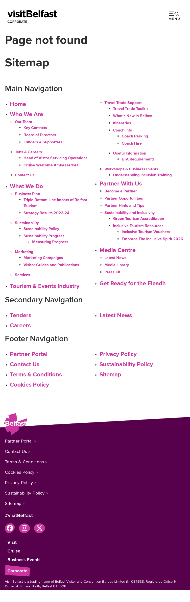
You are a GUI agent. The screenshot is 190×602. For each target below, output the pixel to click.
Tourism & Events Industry (44, 286)
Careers (20, 325)
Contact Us (25, 175)
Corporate (17, 571)
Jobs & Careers (28, 152)
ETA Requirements (138, 159)
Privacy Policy (118, 354)
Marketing (24, 251)
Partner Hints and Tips (124, 205)
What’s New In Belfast (132, 115)
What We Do (26, 186)
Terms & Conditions (36, 374)
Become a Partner (120, 191)
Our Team (23, 121)
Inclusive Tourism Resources (138, 225)
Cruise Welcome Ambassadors (51, 165)
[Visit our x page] (39, 528)
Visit (12, 542)
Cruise (13, 551)
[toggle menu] (174, 16)
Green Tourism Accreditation (138, 218)
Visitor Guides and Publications (51, 264)
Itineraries (122, 123)
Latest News (115, 257)
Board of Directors (40, 134)
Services (22, 274)
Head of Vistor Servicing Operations (56, 158)
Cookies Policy (29, 384)
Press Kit (112, 272)
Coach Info (122, 130)
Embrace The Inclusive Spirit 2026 (152, 238)
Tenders (20, 315)
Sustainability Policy (41, 228)
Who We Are (26, 114)
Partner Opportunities (123, 198)
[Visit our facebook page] (10, 528)
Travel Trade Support (123, 102)
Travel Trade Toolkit (130, 108)
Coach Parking (135, 136)
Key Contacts (35, 127)
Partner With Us (120, 183)
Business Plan (27, 193)
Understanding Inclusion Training (142, 175)
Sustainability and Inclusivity (129, 212)
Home (18, 104)
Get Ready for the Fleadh (132, 283)
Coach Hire (132, 143)
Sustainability (27, 222)
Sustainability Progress (44, 236)
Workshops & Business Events (131, 169)
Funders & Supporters (43, 142)
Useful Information (129, 153)
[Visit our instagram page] (24, 528)
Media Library (116, 264)
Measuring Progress (50, 241)
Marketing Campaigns (43, 257)
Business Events (24, 559)
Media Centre (117, 250)
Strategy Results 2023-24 (47, 212)
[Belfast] (32, 16)
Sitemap (110, 374)
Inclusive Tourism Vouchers (146, 231)
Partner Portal (29, 354)
